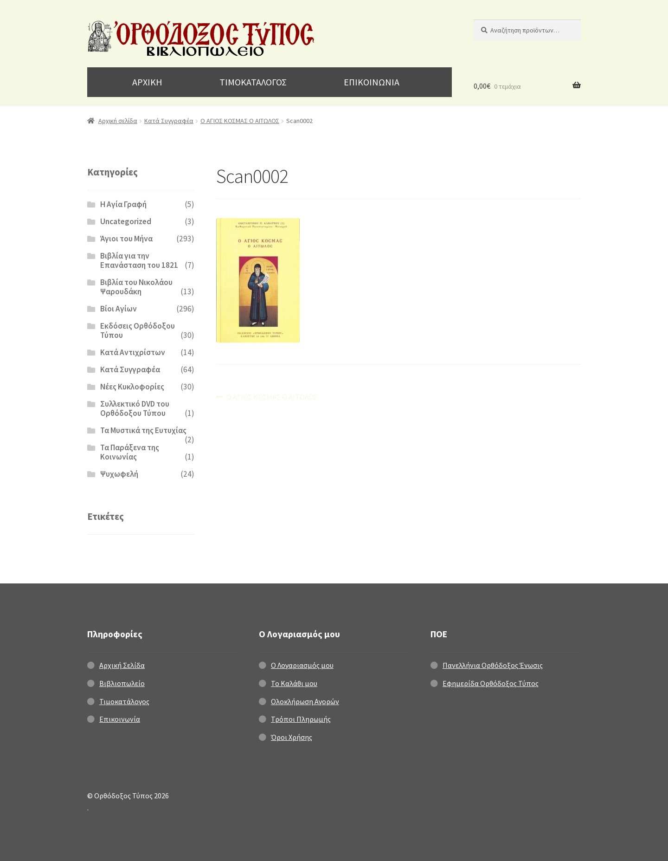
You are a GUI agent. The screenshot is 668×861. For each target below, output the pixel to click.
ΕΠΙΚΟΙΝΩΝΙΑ (371, 82)
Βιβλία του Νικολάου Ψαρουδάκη (136, 287)
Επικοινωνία (119, 719)
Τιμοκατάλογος (124, 701)
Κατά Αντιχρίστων (132, 352)
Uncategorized (125, 221)
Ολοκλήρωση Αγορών (305, 701)
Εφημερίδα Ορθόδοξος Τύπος (491, 683)
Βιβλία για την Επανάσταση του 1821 (139, 260)
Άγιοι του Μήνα (126, 238)
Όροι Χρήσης (291, 737)
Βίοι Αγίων (118, 309)
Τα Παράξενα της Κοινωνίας (129, 452)
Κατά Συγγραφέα (168, 121)
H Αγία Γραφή (123, 204)
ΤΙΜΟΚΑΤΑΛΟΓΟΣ (253, 82)
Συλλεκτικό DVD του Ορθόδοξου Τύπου (134, 408)
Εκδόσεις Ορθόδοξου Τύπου (137, 330)
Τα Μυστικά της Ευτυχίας (143, 430)
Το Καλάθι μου (294, 683)
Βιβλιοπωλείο (122, 683)
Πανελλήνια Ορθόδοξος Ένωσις (493, 665)
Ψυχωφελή (119, 474)
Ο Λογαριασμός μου (302, 665)
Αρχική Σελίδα (122, 665)
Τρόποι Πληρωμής (301, 719)
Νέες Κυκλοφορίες (132, 387)
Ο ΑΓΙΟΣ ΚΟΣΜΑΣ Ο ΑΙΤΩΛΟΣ (239, 121)
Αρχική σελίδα (117, 121)
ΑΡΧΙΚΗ (147, 82)
